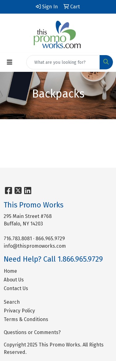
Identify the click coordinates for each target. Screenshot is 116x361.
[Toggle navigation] (9, 62)
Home (10, 271)
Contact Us (16, 288)
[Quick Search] (63, 62)
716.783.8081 (18, 238)
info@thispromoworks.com (35, 246)
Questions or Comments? (32, 332)
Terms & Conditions (26, 319)
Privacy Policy (19, 311)
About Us (14, 280)
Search (12, 302)
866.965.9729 (50, 238)
